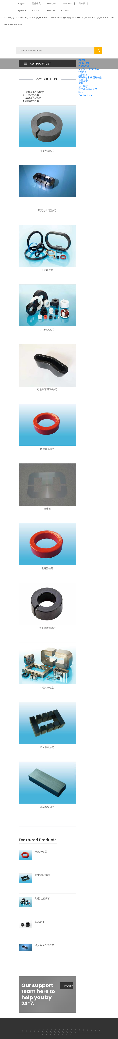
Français (52, 3)
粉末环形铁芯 (47, 449)
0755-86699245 (13, 24)
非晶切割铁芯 (47, 150)
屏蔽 (80, 83)
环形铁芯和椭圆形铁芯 (90, 77)
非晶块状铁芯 (47, 807)
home (82, 60)
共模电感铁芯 (47, 329)
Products (83, 65)
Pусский (22, 10)
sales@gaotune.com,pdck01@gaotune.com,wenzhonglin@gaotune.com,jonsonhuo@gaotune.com (59, 17)
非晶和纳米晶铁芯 (87, 89)
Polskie (51, 10)
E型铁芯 (82, 71)
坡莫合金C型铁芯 (47, 210)
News (81, 92)
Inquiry (68, 985)
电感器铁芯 (47, 568)
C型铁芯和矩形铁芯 (88, 68)
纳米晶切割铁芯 (47, 628)
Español (65, 10)
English (21, 3)
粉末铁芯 (83, 86)
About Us (83, 63)
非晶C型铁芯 (47, 687)
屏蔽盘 (47, 508)
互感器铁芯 (47, 270)
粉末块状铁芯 (47, 747)
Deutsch (67, 3)
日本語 (82, 3)
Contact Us (85, 95)
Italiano (36, 10)
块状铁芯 (83, 74)
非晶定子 (83, 80)
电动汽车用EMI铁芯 (47, 389)
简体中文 (36, 3)
